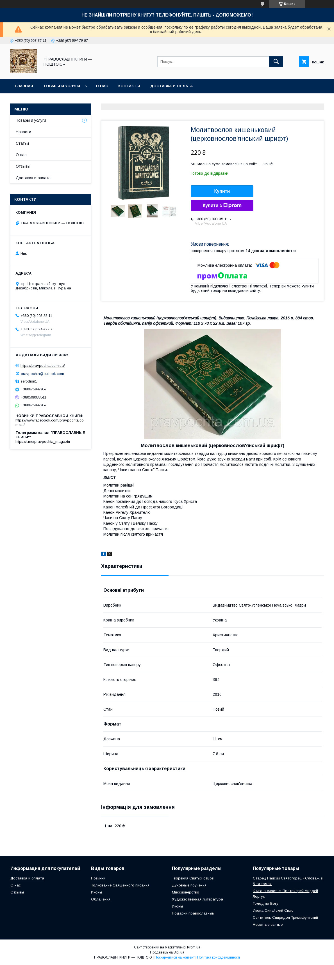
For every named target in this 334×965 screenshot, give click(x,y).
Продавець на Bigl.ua (167, 952)
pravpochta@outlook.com (42, 373)
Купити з (222, 205)
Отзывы (23, 166)
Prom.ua (193, 947)
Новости (23, 132)
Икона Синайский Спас (273, 910)
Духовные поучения (189, 885)
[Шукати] (276, 61)
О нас (102, 86)
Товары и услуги (61, 86)
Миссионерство (185, 892)
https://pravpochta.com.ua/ (43, 365)
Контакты (129, 86)
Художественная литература (197, 899)
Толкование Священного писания (120, 885)
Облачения (100, 899)
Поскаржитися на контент (174, 957)
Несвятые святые (268, 924)
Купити (222, 191)
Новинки (98, 878)
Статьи (22, 143)
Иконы (96, 892)
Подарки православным (193, 913)
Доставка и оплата (171, 86)
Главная (24, 86)
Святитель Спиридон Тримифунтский (285, 917)
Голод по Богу (265, 903)
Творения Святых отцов (193, 878)
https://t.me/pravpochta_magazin (42, 441)
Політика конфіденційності (218, 957)
